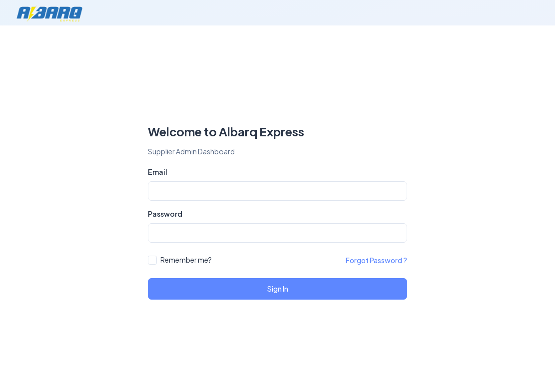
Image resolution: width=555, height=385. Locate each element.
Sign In (277, 288)
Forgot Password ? (376, 260)
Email (157, 171)
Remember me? (186, 259)
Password (165, 213)
